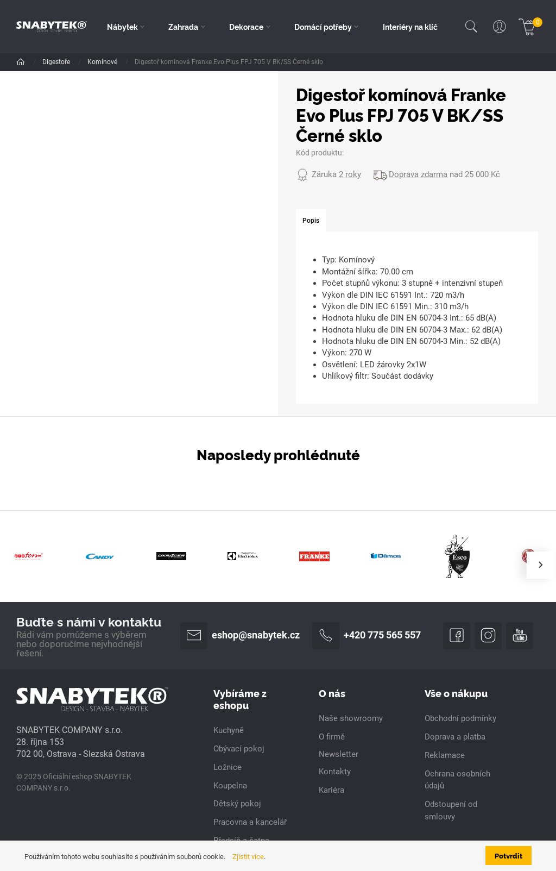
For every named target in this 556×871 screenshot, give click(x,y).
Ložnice (227, 767)
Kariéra (331, 790)
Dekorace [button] (246, 27)
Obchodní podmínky (460, 718)
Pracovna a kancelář (250, 822)
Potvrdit (508, 855)
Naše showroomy (351, 718)
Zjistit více (248, 857)
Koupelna (230, 786)
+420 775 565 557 (366, 635)
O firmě (332, 737)
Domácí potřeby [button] (323, 27)
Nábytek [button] (122, 27)
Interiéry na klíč (410, 27)
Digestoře (57, 62)
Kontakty (335, 771)
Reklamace (445, 755)
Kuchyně (228, 730)
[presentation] (540, 565)
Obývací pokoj (238, 749)
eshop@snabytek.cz (240, 635)
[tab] (311, 220)
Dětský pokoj (237, 804)
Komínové (103, 62)
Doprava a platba (455, 737)
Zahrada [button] (183, 27)
